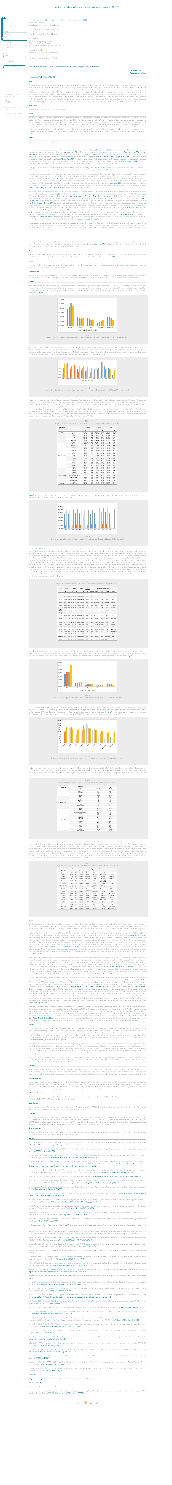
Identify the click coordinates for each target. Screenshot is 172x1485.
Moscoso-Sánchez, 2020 (91, 159)
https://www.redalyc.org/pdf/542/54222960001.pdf (66, 1371)
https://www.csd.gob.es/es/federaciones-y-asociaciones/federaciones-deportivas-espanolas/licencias (68, 1261)
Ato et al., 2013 (122, 260)
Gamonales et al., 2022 (118, 974)
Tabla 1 (39, 420)
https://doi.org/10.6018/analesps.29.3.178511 (48, 1210)
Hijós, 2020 (84, 223)
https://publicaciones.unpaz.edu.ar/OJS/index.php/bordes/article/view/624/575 (82, 1352)
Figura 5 (40, 734)
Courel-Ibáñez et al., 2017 (74, 230)
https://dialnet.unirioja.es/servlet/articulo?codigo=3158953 (78, 1384)
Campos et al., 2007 (114, 1063)
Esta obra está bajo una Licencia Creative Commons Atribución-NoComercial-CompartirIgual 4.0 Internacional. (71, 66)
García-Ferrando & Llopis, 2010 (69, 235)
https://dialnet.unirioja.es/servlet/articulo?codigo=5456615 (62, 1412)
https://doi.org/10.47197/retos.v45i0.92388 (48, 1393)
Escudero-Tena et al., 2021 (43, 1032)
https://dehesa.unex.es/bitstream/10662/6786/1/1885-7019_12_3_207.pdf (89, 1308)
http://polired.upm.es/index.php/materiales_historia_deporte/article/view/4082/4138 (82, 1340)
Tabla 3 (40, 797)
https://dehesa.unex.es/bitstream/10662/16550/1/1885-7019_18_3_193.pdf (90, 1268)
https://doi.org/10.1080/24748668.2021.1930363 (95, 1280)
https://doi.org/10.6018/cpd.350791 (59, 1431)
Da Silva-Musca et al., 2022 (108, 1032)
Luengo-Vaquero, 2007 (63, 161)
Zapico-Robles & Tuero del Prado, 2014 (120, 214)
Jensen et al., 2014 (119, 196)
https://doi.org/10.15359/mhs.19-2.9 (109, 1314)
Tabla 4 (45, 873)
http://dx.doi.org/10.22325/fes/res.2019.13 (48, 1405)
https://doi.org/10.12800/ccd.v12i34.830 (68, 1255)
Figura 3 (38, 518)
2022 (135, 273)
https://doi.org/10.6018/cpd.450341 (108, 1274)
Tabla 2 (47, 571)
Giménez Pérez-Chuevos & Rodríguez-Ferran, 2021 (62, 223)
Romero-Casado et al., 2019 (51, 166)
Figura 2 (38, 365)
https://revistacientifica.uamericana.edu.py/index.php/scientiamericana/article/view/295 (68, 1204)
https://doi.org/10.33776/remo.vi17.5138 (100, 1327)
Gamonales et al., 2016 (47, 161)
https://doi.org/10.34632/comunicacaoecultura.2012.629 (55, 1418)
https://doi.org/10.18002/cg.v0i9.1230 (79, 1443)
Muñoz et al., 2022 (79, 1032)
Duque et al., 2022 (125, 1030)
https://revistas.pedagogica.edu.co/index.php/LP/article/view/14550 (98, 1216)
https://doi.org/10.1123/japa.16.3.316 (72, 1437)
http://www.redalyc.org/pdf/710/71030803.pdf (49, 1234)
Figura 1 (92, 310)
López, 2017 (79, 205)
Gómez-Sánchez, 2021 (85, 187)
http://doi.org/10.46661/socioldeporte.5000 (48, 1378)
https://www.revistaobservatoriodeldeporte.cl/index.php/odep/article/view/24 (67, 1424)
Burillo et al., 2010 (100, 1063)
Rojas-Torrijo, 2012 (70, 194)
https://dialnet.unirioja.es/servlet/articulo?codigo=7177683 (91, 1333)
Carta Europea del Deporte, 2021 (119, 179)
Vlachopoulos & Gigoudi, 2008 (115, 1048)
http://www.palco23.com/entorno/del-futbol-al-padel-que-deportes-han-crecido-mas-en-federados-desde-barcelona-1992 (76, 1365)
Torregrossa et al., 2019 (69, 166)
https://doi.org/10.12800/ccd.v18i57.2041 (50, 77)
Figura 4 (65, 683)
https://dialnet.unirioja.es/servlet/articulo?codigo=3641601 (82, 1399)
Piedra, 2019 (126, 161)
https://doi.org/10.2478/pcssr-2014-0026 (77, 1359)
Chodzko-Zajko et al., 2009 (115, 230)
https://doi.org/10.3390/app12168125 (69, 1287)
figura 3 (40, 741)
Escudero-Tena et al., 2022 (62, 1032)
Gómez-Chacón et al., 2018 (106, 156)
